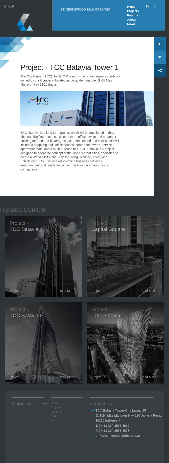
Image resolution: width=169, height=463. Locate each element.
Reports (132, 15)
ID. (155, 6)
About (131, 19)
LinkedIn (9, 6)
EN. (148, 6)
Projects (133, 11)
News (131, 24)
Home (131, 6)
